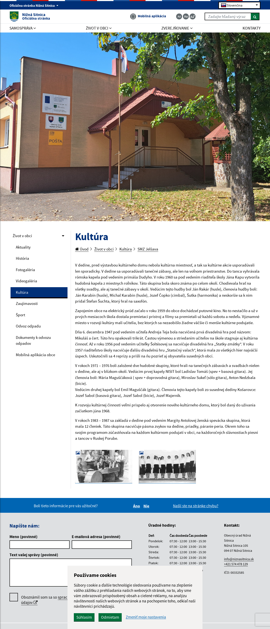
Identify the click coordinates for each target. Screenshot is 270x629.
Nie (147, 506)
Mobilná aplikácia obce (35, 354)
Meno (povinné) (23, 536)
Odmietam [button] (110, 617)
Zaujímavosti (27, 303)
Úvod (82, 249)
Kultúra (22, 292)
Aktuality (23, 247)
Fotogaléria (25, 269)
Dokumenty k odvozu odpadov (33, 340)
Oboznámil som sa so (59, 600)
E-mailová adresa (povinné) (96, 536)
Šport (20, 314)
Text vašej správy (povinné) (33, 554)
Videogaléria (26, 280)
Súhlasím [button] (84, 617)
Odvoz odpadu (28, 326)
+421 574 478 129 (236, 564)
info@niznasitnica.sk (239, 559)
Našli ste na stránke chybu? (195, 505)
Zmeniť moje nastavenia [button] (146, 617)
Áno (137, 506)
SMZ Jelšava (148, 249)
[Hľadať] (255, 16)
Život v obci (22, 235)
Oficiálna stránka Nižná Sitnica (33, 5)
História (22, 258)
